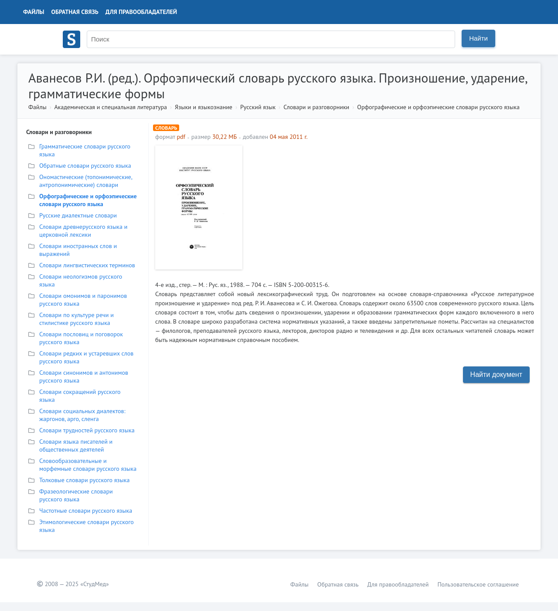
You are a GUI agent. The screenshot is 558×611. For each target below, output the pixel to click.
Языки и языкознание (203, 107)
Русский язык (258, 107)
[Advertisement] (390, 206)
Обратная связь (75, 12)
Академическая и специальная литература (110, 107)
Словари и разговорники (316, 107)
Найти (478, 38)
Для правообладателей (141, 12)
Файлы (33, 12)
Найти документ (496, 374)
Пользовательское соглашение (478, 584)
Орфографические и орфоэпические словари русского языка (438, 107)
